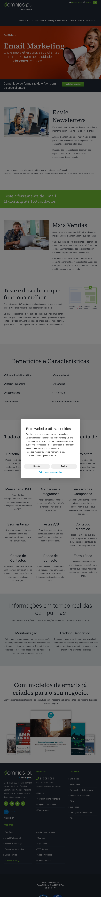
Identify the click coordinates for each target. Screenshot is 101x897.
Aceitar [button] (64, 466)
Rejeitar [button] (37, 466)
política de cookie (51, 448)
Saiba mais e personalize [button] (50, 472)
